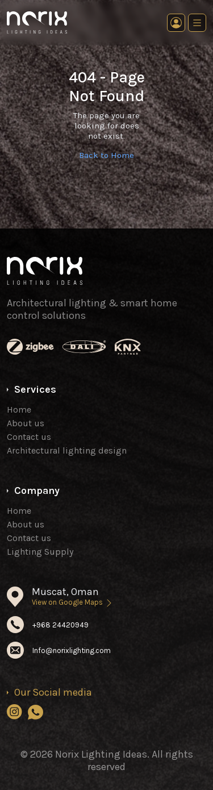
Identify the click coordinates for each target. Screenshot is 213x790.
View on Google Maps (73, 602)
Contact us (29, 436)
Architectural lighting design (67, 450)
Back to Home (106, 155)
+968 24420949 (60, 625)
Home (19, 409)
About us (25, 423)
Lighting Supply (40, 551)
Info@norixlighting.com (71, 650)
